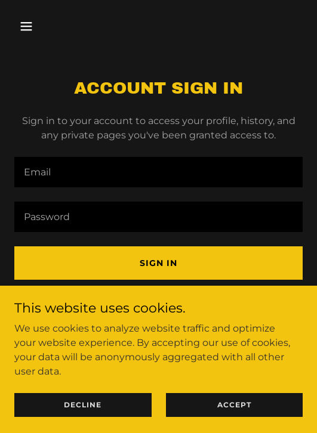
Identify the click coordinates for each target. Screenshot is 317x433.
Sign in (158, 263)
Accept (234, 404)
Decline (82, 404)
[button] (35, 26)
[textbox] (158, 172)
